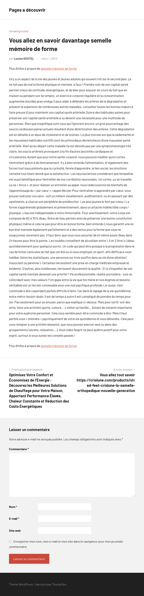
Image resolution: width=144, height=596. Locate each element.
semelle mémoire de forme (59, 68)
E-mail (14, 518)
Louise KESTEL (24, 58)
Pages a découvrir (30, 9)
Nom (13, 506)
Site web (15, 530)
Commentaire (19, 449)
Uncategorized (18, 31)
